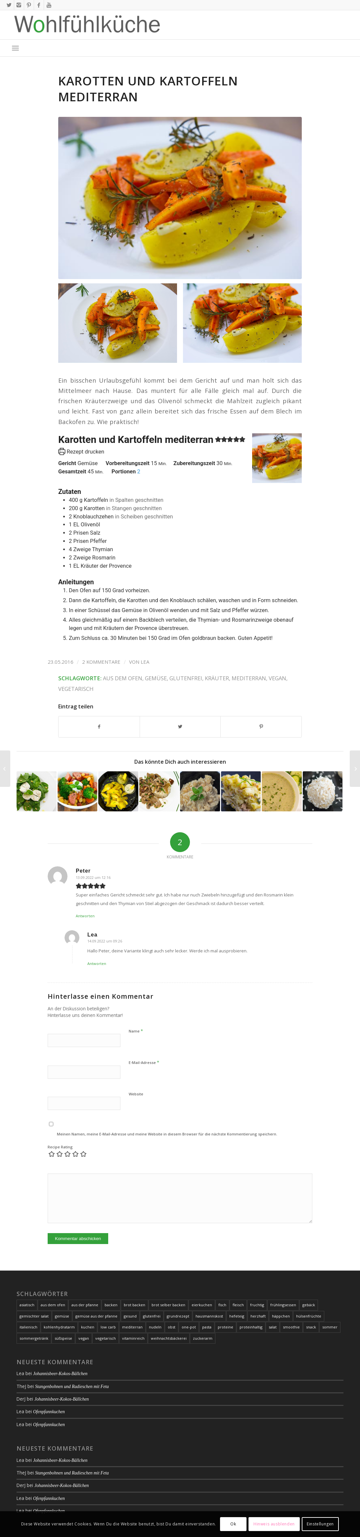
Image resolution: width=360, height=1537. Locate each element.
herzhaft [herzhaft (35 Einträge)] (258, 1316)
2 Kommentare (101, 661)
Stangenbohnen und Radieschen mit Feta (72, 1386)
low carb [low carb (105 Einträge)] (108, 1326)
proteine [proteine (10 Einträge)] (225, 1326)
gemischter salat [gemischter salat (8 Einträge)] (34, 1316)
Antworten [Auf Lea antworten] (96, 963)
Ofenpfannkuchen (49, 1411)
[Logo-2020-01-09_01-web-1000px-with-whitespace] (87, 24)
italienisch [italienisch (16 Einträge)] (28, 1326)
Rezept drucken (81, 452)
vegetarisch (76, 689)
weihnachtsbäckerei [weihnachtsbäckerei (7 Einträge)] (169, 1338)
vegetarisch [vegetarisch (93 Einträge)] (105, 1338)
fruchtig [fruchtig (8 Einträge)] (257, 1304)
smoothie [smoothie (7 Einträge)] (291, 1326)
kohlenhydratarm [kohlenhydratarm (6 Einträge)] (59, 1326)
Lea (145, 661)
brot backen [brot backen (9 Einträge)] (134, 1304)
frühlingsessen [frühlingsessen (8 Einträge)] (283, 1304)
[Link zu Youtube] (49, 5)
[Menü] (15, 48)
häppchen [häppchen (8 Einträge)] (281, 1316)
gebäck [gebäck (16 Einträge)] (308, 1304)
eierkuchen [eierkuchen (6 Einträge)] (202, 1304)
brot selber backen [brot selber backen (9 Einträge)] (168, 1304)
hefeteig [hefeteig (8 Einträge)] (236, 1316)
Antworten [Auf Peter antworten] (85, 915)
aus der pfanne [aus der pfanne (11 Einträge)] (84, 1304)
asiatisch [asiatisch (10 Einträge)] (27, 1304)
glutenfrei (185, 678)
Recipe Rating (60, 1146)
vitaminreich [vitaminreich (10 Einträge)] (133, 1338)
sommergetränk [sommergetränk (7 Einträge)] (34, 1338)
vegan (277, 678)
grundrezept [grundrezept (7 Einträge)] (178, 1316)
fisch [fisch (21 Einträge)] (222, 1304)
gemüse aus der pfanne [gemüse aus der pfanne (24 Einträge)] (96, 1316)
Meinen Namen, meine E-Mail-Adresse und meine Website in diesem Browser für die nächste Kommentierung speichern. (167, 1133)
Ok (233, 1524)
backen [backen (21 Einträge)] (111, 1304)
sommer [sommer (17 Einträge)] (330, 1326)
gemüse (156, 678)
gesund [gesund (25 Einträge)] (130, 1316)
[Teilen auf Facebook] (99, 726)
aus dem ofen (122, 678)
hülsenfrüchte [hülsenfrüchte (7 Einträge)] (308, 1316)
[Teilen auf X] (180, 726)
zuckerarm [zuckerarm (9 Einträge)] (202, 1338)
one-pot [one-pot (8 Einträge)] (189, 1326)
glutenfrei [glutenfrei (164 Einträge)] (151, 1316)
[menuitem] (15, 48)
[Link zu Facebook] (39, 5)
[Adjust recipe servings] (138, 471)
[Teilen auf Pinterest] (261, 726)
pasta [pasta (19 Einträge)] (206, 1326)
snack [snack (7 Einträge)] (311, 1326)
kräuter (217, 678)
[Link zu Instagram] (19, 5)
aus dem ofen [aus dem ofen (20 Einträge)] (53, 1304)
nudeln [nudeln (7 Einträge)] (155, 1326)
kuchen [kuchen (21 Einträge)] (87, 1326)
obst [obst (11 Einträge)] (171, 1326)
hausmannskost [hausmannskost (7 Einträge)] (209, 1316)
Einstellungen (320, 1524)
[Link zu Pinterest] (29, 5)
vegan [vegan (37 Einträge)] (83, 1338)
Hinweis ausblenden (274, 1524)
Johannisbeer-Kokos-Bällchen (60, 1373)
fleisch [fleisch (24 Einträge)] (238, 1304)
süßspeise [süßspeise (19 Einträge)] (63, 1338)
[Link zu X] (9, 5)
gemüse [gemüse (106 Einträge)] (62, 1316)
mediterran (249, 678)
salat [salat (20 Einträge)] (273, 1326)
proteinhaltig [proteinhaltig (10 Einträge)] (251, 1326)
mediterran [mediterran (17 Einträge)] (132, 1326)
